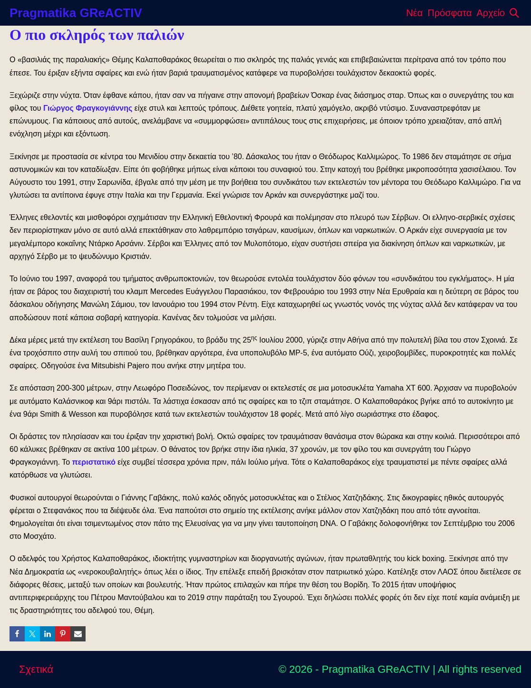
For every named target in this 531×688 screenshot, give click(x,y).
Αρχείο (490, 13)
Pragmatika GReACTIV (76, 13)
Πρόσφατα (449, 13)
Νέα (414, 13)
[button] (514, 13)
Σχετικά (36, 669)
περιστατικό (93, 462)
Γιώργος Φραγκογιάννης (87, 108)
